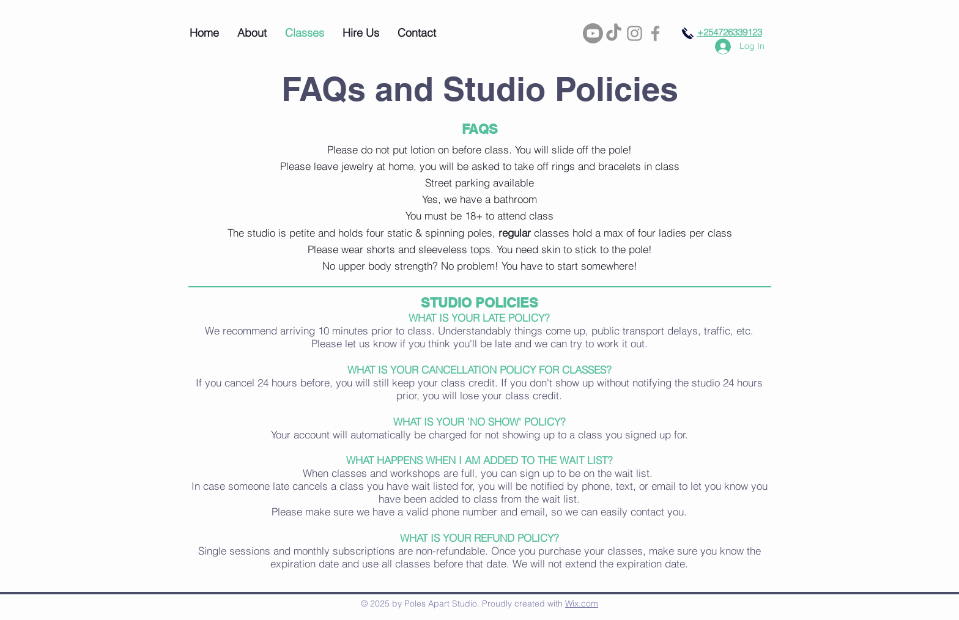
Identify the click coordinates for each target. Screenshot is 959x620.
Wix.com (581, 603)
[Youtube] (593, 33)
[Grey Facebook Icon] (655, 33)
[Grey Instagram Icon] (634, 33)
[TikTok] (614, 33)
